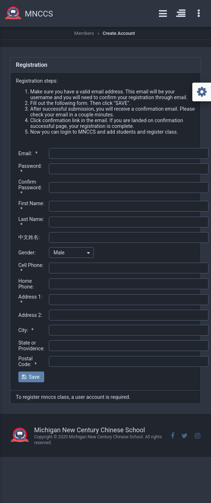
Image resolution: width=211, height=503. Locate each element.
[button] (31, 377)
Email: (27, 153)
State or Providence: (31, 345)
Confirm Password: (30, 187)
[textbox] (128, 153)
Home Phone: (26, 284)
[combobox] (71, 252)
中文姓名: (29, 237)
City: (25, 330)
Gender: (27, 252)
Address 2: (30, 315)
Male (59, 252)
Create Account (119, 33)
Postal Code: (27, 361)
